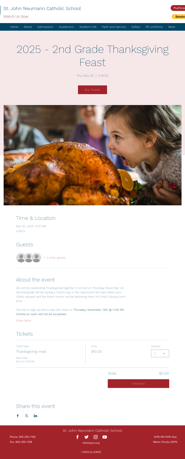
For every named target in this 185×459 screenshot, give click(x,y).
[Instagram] (95, 437)
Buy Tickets (92, 89)
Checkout (138, 383)
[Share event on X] (26, 415)
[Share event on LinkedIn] (35, 415)
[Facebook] (77, 437)
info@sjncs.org (91, 442)
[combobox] (160, 353)
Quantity (156, 346)
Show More (23, 320)
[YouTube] (104, 437)
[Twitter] (86, 437)
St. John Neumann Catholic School (42, 8)
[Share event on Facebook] (17, 415)
